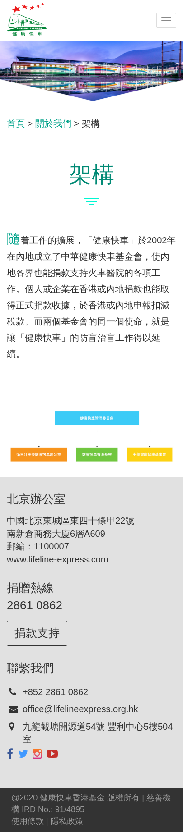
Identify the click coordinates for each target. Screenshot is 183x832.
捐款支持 (37, 632)
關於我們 (53, 123)
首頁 (16, 123)
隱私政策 (67, 821)
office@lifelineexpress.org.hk (80, 709)
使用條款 (27, 821)
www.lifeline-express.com (57, 559)
